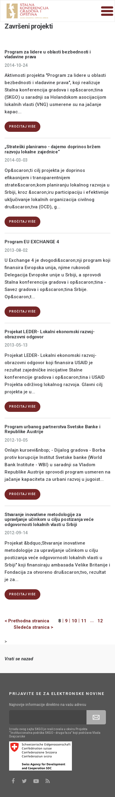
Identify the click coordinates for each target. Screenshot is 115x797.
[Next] (29, 627)
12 (100, 621)
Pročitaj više (22, 126)
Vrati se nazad (19, 659)
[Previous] (31, 621)
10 (74, 621)
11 (83, 621)
